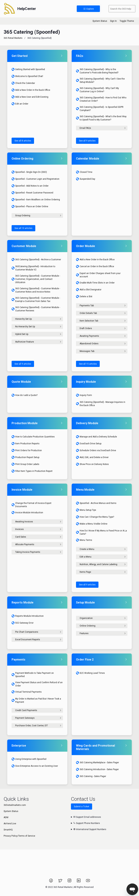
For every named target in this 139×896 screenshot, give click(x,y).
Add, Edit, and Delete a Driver (92, 457)
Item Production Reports (25, 443)
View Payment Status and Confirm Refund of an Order (37, 684)
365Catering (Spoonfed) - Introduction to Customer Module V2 (33, 268)
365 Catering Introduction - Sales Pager (97, 769)
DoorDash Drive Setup (88, 443)
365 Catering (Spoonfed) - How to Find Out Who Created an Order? (101, 99)
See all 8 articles (22, 140)
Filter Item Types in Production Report (32, 471)
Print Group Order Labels (25, 464)
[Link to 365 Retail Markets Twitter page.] (60, 881)
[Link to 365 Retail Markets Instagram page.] (69, 881)
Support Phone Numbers (86, 823)
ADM (6, 817)
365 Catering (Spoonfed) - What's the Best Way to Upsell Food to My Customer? (101, 118)
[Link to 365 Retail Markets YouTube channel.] (88, 881)
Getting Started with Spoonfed (28, 69)
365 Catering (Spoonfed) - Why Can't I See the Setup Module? (100, 80)
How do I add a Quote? (24, 395)
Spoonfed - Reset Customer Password (32, 192)
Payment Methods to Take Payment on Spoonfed (33, 675)
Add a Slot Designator (88, 289)
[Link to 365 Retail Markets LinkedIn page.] (79, 881)
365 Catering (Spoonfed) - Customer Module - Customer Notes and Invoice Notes (36, 290)
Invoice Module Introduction (27, 512)
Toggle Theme (127, 21)
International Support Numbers (89, 829)
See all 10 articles (23, 228)
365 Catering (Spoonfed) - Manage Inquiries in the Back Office (100, 404)
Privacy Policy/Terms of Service (19, 836)
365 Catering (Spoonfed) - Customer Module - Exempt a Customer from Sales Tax (36, 299)
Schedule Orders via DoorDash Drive (96, 450)
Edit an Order (20, 103)
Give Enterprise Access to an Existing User (35, 766)
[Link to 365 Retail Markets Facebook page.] (51, 881)
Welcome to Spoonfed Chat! (27, 76)
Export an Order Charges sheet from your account (98, 275)
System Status (99, 21)
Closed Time (84, 172)
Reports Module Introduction (28, 616)
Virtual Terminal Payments (27, 691)
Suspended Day (85, 178)
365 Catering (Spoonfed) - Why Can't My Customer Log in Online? (97, 90)
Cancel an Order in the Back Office (95, 266)
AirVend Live (10, 823)
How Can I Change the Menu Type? (95, 516)
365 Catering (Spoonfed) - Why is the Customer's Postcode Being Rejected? (97, 71)
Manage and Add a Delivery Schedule (96, 436)
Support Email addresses (87, 817)
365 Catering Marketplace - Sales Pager (97, 762)
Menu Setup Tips (86, 510)
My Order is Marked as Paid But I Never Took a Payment (36, 700)
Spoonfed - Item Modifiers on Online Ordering (36, 199)
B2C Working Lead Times (90, 673)
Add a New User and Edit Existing (30, 96)
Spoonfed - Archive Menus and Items (96, 503)
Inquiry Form (84, 395)
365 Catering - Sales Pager (91, 776)
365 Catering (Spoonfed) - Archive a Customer (36, 259)
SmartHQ (8, 829)
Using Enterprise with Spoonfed (29, 759)
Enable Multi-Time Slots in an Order (95, 282)
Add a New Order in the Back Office (31, 90)
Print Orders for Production (27, 450)
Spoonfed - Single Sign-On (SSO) (29, 172)
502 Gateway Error (22, 622)
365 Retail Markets (13, 38)
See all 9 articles (87, 140)
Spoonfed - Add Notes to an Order (30, 185)
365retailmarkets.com (15, 805)
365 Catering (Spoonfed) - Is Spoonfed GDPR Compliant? (99, 109)
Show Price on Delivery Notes (92, 464)
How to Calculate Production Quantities (33, 436)
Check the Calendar (23, 83)
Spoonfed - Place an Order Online (30, 206)
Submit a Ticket (81, 806)
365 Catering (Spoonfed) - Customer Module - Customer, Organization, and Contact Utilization (36, 279)
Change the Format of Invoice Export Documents (31, 505)
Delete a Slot (84, 296)
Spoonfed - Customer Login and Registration (35, 178)
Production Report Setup (25, 457)
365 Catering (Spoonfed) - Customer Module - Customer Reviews (36, 309)
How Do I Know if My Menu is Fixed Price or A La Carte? (101, 532)
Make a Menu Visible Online (91, 523)
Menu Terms (84, 540)
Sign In (113, 21)
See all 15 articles (88, 364)
